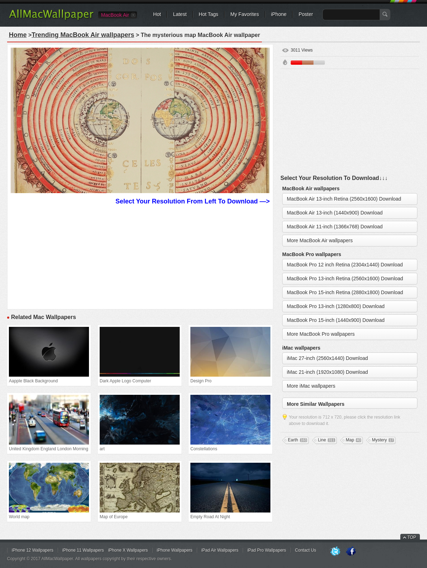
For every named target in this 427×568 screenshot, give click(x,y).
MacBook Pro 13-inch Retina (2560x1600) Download (345, 278)
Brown (307, 62)
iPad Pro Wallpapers (266, 550)
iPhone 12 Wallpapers (32, 550)
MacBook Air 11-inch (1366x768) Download (335, 226)
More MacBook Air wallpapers (320, 240)
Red (296, 62)
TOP (411, 537)
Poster (306, 14)
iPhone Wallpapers (175, 550)
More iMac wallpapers (311, 386)
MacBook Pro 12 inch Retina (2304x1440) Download (345, 264)
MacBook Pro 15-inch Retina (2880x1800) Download (345, 292)
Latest (179, 14)
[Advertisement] (140, 256)
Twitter (335, 551)
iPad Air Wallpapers (219, 550)
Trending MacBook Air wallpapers (83, 34)
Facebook (351, 551)
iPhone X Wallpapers (128, 550)
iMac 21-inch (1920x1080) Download (327, 372)
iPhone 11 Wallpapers (83, 550)
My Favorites (245, 14)
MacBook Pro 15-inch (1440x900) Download (336, 320)
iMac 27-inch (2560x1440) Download (327, 358)
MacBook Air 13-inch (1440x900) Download (335, 213)
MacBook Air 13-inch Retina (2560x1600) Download (344, 199)
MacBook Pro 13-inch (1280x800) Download (336, 306)
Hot (157, 14)
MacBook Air (115, 15)
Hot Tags (208, 14)
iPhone (279, 14)
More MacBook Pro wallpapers (321, 334)
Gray (319, 62)
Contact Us (305, 550)
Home (18, 34)
